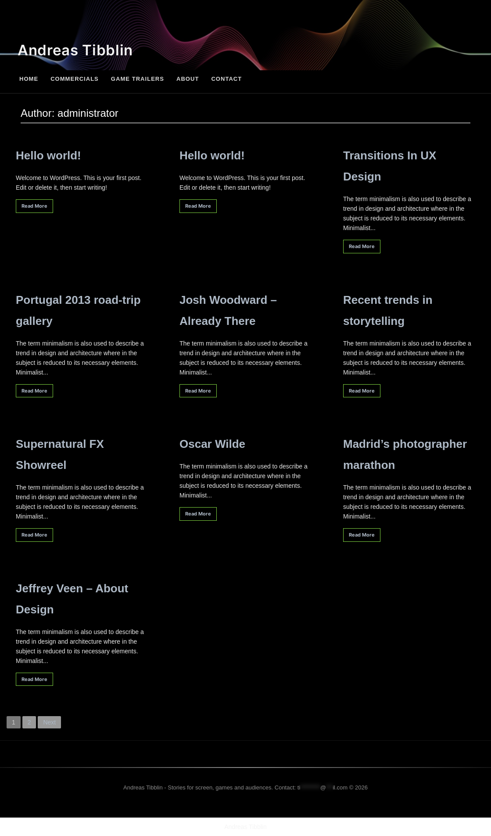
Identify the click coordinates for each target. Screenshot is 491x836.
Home (28, 79)
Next (49, 722)
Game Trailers (137, 79)
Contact (226, 79)
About (187, 79)
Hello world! (48, 155)
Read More (34, 206)
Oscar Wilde (212, 443)
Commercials (74, 79)
